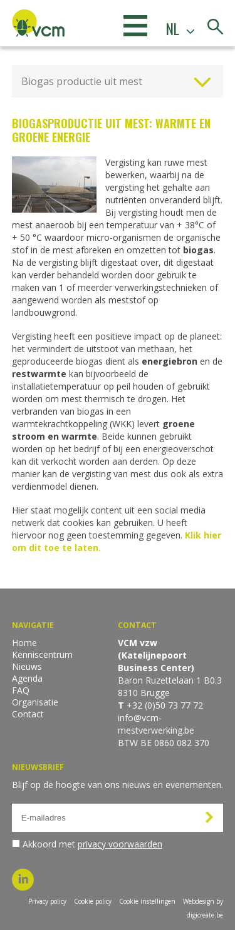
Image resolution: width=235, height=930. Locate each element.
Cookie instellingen (147, 901)
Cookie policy (93, 901)
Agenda (27, 678)
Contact (28, 714)
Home (24, 643)
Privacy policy (47, 901)
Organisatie (35, 702)
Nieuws (27, 666)
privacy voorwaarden (120, 844)
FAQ (20, 690)
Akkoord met (92, 844)
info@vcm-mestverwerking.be (156, 724)
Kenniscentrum (42, 654)
